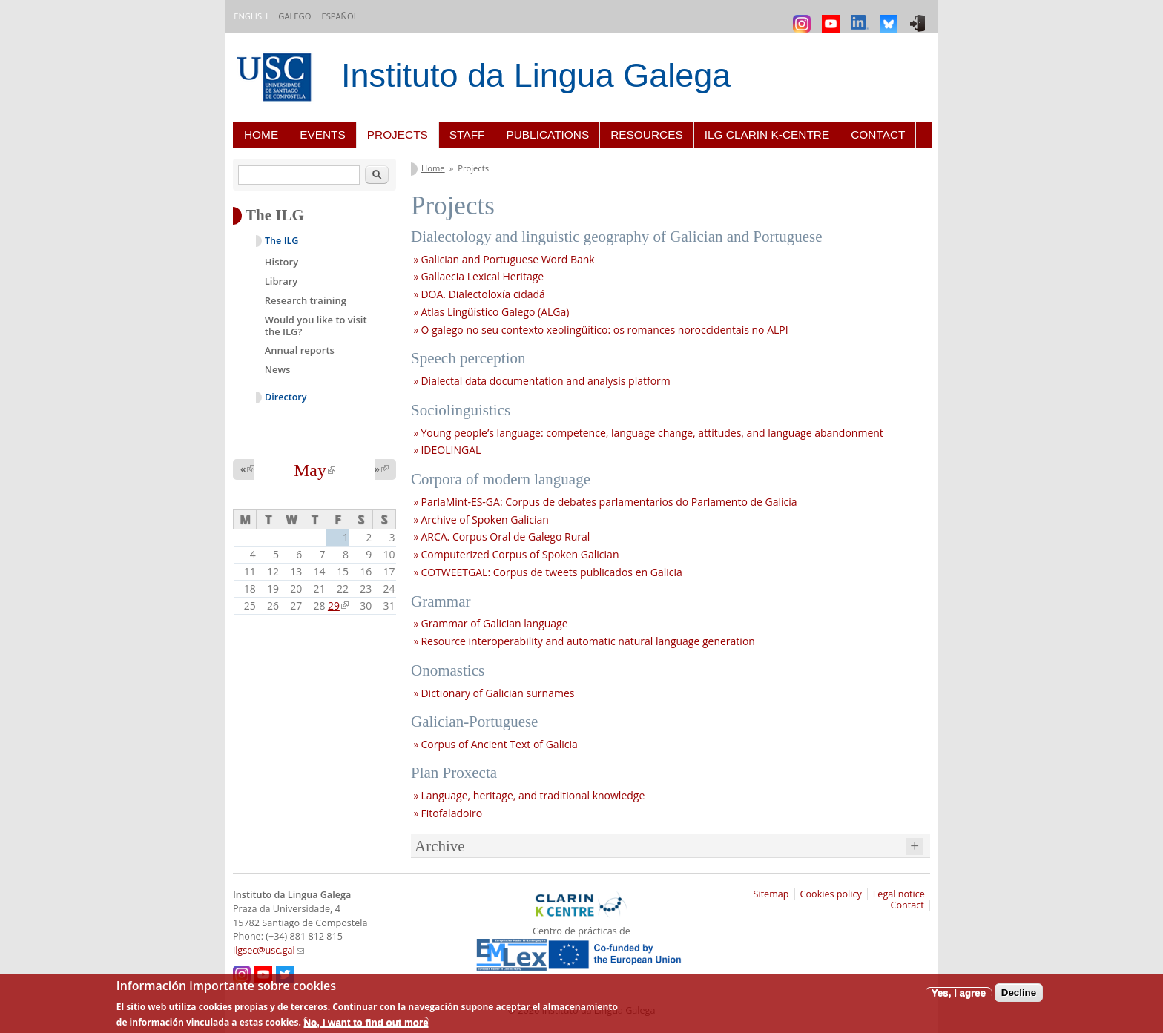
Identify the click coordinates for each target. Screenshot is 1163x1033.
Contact (878, 134)
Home (261, 134)
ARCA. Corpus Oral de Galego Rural (505, 536)
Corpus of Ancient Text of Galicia (499, 744)
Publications (547, 134)
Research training (305, 300)
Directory (286, 397)
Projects (397, 134)
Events (323, 134)
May (314, 470)
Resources (646, 134)
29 (338, 605)
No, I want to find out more (365, 1022)
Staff (467, 134)
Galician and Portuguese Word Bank (507, 259)
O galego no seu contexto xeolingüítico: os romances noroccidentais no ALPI (604, 330)
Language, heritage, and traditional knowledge (533, 795)
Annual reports (300, 350)
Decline (1018, 992)
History (281, 261)
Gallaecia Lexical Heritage (482, 276)
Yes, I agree (959, 992)
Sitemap (771, 894)
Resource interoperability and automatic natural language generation (587, 641)
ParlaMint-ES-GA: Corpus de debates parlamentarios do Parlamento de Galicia (609, 502)
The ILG (281, 240)
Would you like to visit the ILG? (316, 325)
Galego (294, 16)
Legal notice (899, 894)
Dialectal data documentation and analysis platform (545, 381)
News (278, 369)
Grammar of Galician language (494, 623)
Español (339, 16)
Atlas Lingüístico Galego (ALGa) (495, 312)
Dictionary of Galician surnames (497, 693)
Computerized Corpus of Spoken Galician (520, 554)
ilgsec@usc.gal (268, 950)
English (251, 16)
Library (281, 281)
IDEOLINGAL (451, 450)
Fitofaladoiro (451, 813)
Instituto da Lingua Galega (536, 75)
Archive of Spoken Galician (484, 519)
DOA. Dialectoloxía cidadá (482, 294)
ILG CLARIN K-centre (767, 134)
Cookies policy (831, 894)
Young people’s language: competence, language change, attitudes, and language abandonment (652, 433)
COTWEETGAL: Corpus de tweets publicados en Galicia (551, 572)
